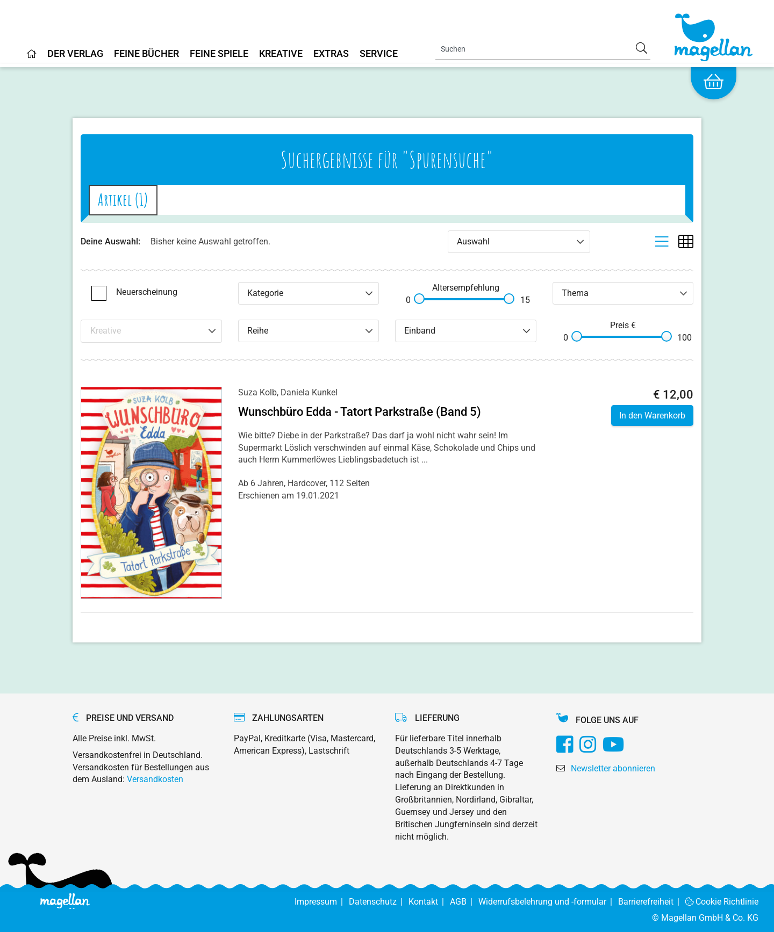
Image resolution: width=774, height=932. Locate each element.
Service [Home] (379, 54)
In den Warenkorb (652, 415)
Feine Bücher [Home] (146, 54)
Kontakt (429, 902)
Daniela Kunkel (309, 392)
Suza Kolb (257, 392)
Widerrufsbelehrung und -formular (548, 902)
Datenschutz (378, 902)
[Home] (32, 58)
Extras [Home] (331, 54)
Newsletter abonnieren (613, 768)
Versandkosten (155, 779)
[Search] (542, 49)
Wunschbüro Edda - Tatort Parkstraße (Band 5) (359, 411)
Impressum (322, 902)
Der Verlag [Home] (75, 54)
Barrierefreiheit (651, 902)
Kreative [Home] (281, 54)
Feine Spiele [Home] (219, 54)
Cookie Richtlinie (722, 902)
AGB (464, 902)
